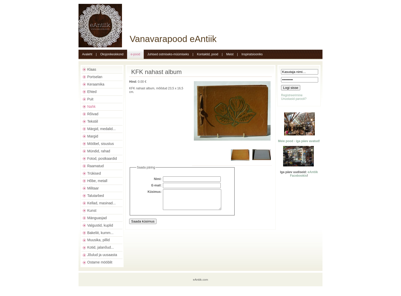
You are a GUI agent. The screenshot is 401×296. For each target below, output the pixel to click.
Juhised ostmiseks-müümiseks (168, 54)
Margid (92, 136)
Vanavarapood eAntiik (173, 39)
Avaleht (87, 54)
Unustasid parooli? (293, 99)
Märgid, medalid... (101, 129)
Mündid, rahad (98, 151)
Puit (90, 99)
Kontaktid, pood (207, 54)
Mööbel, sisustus (100, 144)
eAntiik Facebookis (304, 173)
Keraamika (95, 84)
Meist (229, 54)
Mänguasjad (97, 218)
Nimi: (158, 179)
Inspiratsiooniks (252, 54)
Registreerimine (292, 95)
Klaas (91, 69)
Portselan (94, 77)
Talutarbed (95, 196)
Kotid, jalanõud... (100, 247)
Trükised (94, 173)
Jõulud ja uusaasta (102, 255)
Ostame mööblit (99, 262)
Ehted (92, 92)
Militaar (93, 188)
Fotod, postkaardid (102, 158)
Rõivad (92, 114)
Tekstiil (92, 121)
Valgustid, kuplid (100, 225)
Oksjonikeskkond (112, 54)
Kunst (91, 210)
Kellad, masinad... (101, 203)
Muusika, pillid (98, 240)
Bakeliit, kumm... (100, 233)
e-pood (135, 54)
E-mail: (156, 185)
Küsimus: (155, 192)
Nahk (91, 106)
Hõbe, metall (97, 181)
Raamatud (95, 166)
